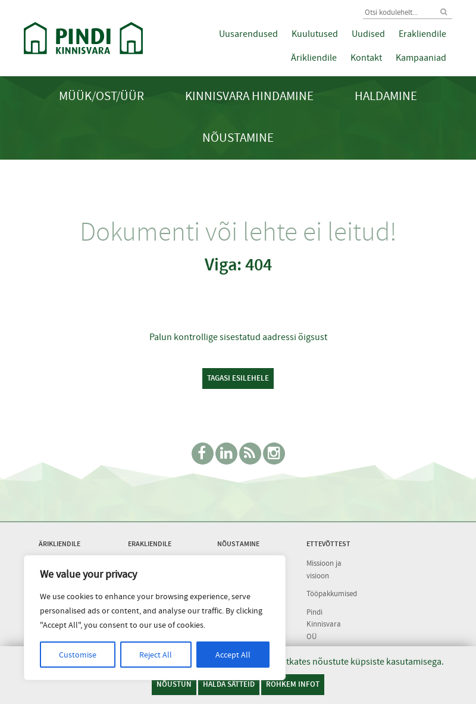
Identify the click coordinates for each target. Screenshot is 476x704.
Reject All (155, 654)
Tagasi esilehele (238, 378)
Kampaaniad (421, 58)
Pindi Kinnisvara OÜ (323, 624)
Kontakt (366, 58)
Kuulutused (315, 34)
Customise (77, 654)
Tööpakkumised (331, 593)
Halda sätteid (229, 684)
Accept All (232, 654)
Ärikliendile (314, 58)
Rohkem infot (293, 684)
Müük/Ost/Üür (101, 96)
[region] (155, 617)
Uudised (368, 34)
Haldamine (386, 96)
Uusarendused (248, 34)
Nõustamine (238, 138)
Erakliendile (422, 34)
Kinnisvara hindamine (249, 96)
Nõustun (174, 684)
